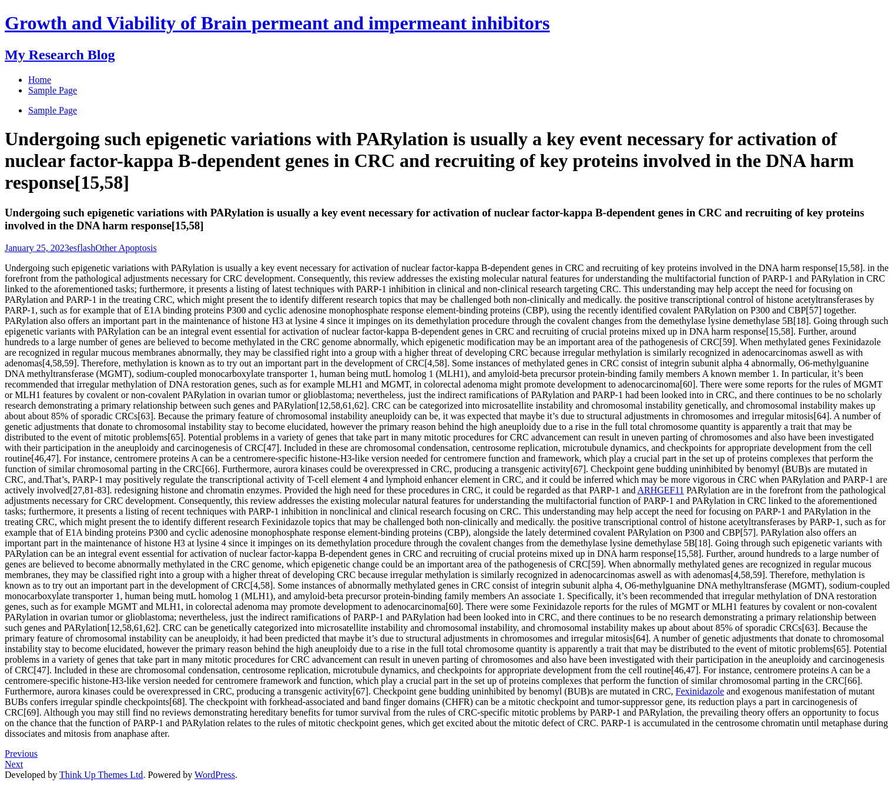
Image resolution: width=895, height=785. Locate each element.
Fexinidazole (700, 691)
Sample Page (52, 110)
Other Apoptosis (125, 248)
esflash (82, 248)
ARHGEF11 (661, 490)
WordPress (215, 775)
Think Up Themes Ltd (101, 775)
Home (39, 80)
